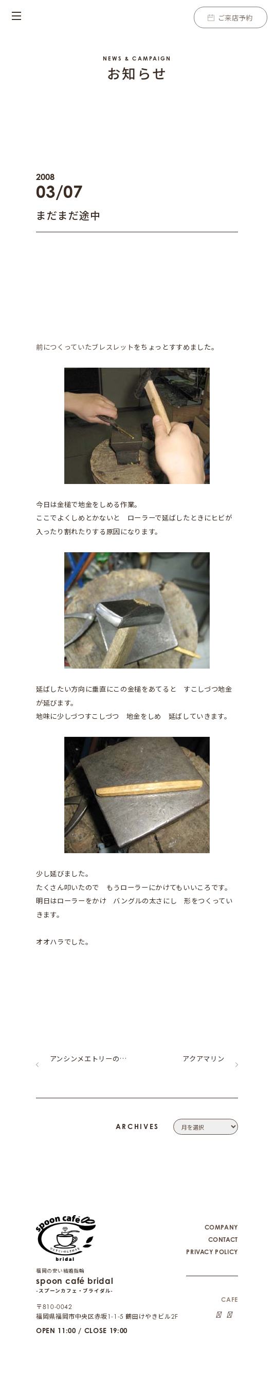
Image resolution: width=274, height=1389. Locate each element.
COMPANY (221, 1218)
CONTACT (223, 1231)
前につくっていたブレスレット (85, 347)
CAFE (229, 1291)
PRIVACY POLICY (212, 1243)
